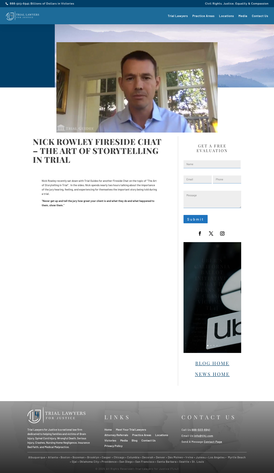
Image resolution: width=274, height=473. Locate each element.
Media (242, 16)
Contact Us (260, 16)
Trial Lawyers (178, 16)
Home (108, 429)
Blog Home (212, 363)
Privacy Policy (113, 445)
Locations (226, 16)
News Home (212, 374)
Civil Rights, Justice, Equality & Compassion (237, 3)
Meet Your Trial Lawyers (131, 429)
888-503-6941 (20, 3)
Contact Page (213, 441)
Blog (134, 440)
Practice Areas (203, 16)
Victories (110, 440)
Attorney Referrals (116, 434)
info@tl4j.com (203, 435)
